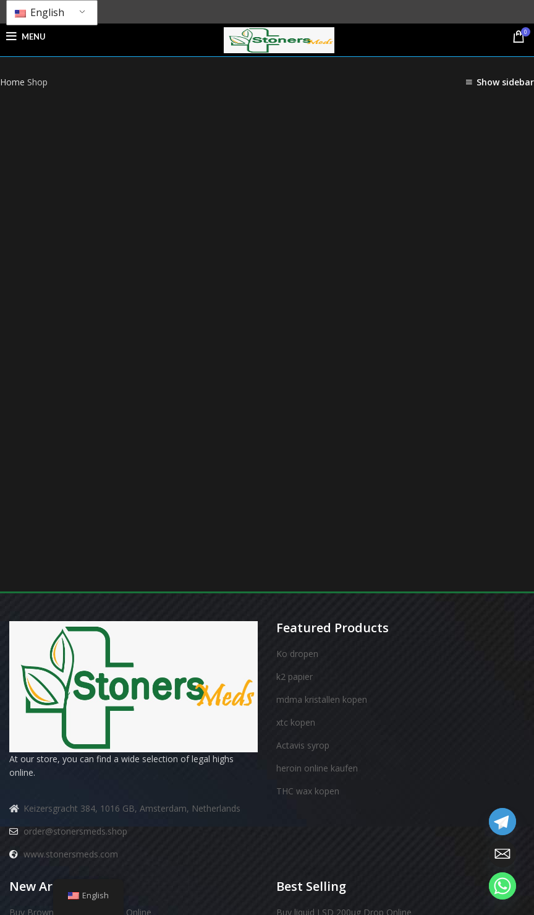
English (39, 12)
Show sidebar (505, 82)
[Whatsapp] (502, 886)
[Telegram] (502, 821)
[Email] (502, 853)
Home (13, 82)
